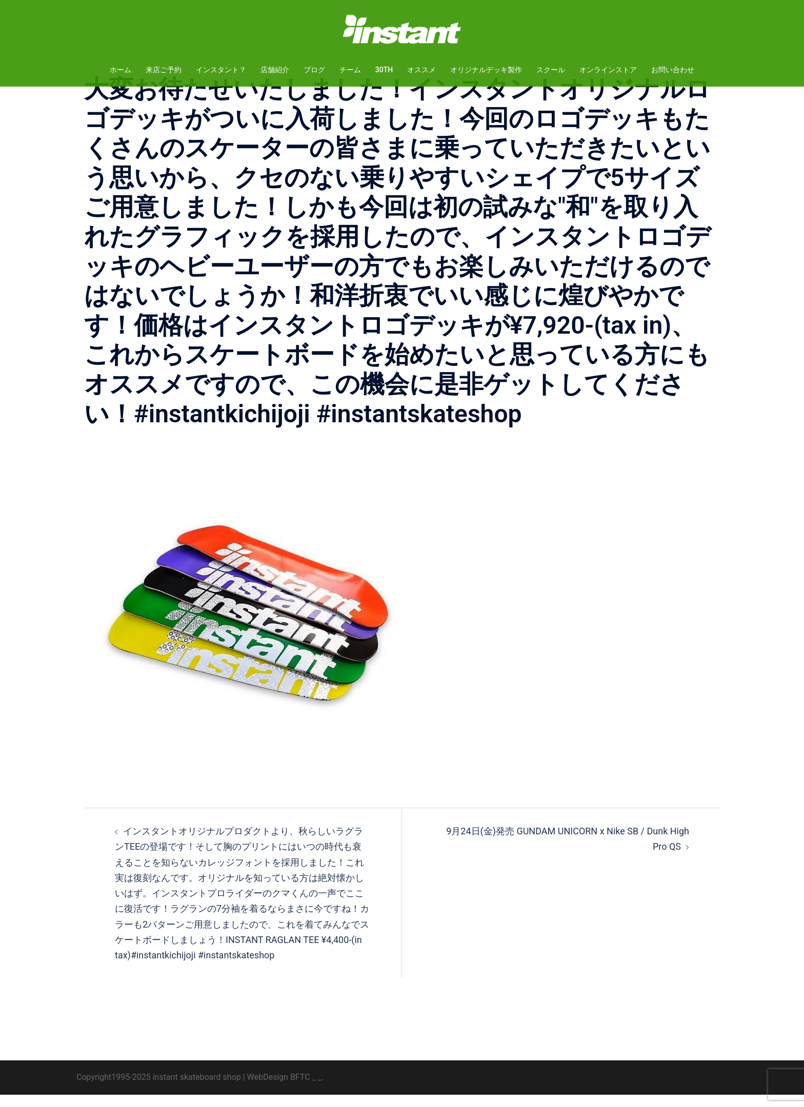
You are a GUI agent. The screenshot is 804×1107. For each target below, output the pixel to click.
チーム (350, 70)
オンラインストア (608, 70)
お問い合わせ (672, 70)
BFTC (300, 1089)
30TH (384, 70)
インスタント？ (221, 70)
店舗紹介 (274, 70)
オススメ (421, 70)
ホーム (120, 70)
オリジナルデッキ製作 (486, 70)
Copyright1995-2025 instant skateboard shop (158, 1089)
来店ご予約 (164, 70)
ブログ (314, 70)
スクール (550, 70)
